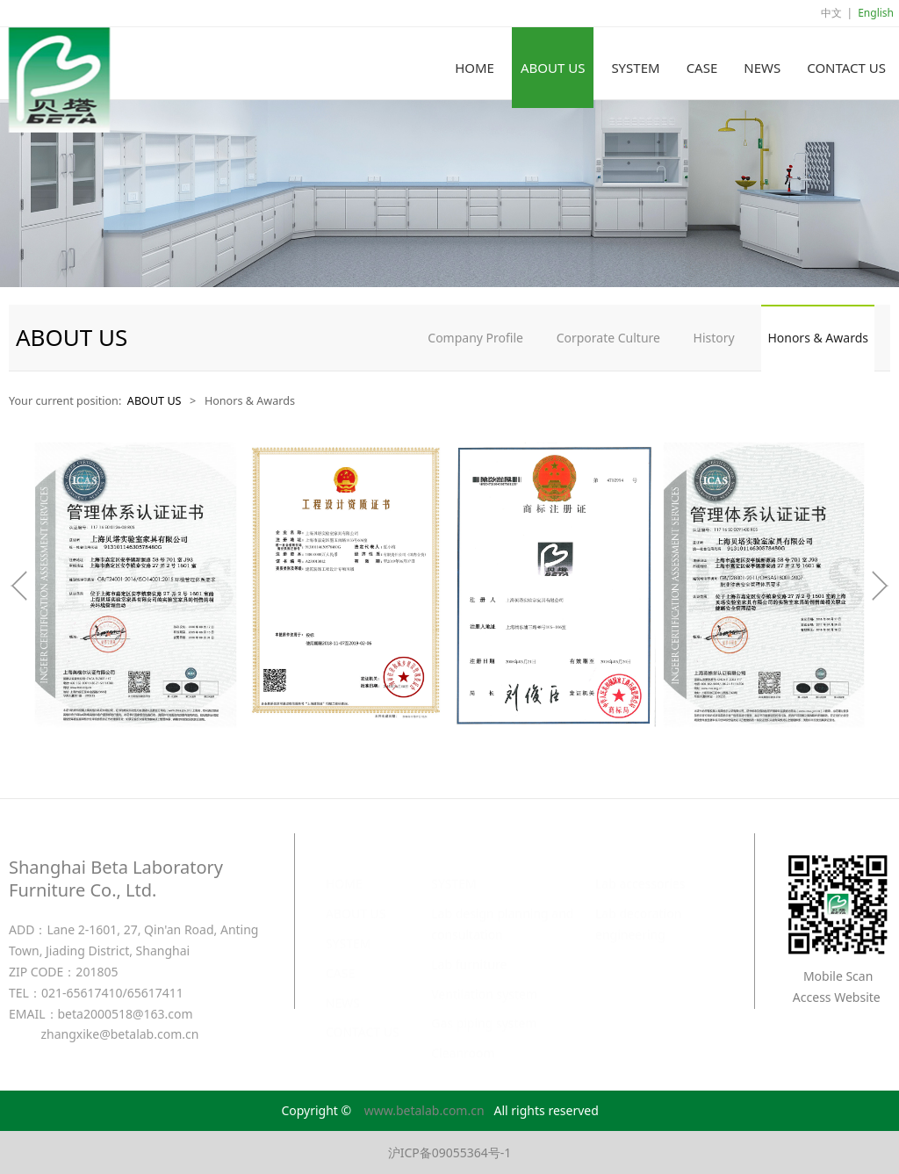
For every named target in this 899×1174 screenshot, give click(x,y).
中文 (831, 12)
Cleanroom (462, 1035)
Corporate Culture (608, 337)
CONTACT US (846, 67)
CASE (702, 67)
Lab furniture (469, 947)
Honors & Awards (817, 337)
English (876, 12)
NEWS (762, 67)
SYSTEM (635, 67)
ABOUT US (553, 67)
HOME (474, 67)
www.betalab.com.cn (424, 1110)
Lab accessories (640, 866)
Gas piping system (483, 1006)
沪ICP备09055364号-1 (450, 1152)
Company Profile (475, 337)
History (714, 337)
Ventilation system (484, 977)
